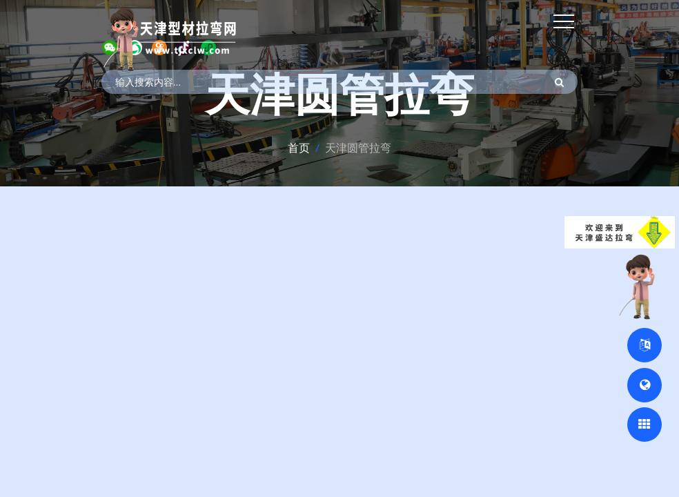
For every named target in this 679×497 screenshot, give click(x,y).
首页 (299, 147)
